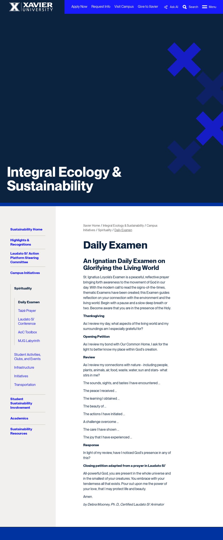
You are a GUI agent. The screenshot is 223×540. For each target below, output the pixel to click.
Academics (19, 418)
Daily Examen (29, 302)
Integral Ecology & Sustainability (64, 179)
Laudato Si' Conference (27, 321)
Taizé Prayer (27, 311)
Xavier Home (91, 225)
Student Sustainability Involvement (21, 403)
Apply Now (79, 7)
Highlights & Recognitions (20, 242)
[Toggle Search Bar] (190, 7)
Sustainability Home (26, 229)
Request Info (100, 7)
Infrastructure (24, 367)
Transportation (25, 385)
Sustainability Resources (21, 431)
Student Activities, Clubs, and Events (27, 357)
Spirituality (23, 288)
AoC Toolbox (27, 332)
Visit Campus (124, 7)
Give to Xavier (148, 7)
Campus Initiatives (25, 273)
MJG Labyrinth (29, 341)
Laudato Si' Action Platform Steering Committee (24, 257)
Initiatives (21, 376)
